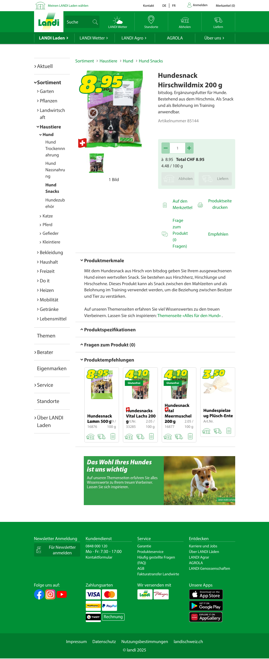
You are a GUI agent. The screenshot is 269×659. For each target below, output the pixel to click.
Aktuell (45, 66)
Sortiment (49, 82)
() (225, 6)
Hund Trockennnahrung (55, 148)
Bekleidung (51, 252)
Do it (45, 280)
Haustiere (50, 126)
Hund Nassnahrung (55, 170)
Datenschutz (104, 641)
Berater (45, 352)
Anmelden (200, 5)
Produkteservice (150, 551)
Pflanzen (49, 100)
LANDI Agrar (199, 557)
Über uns (212, 38)
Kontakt (148, 6)
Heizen (47, 290)
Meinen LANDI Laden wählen (68, 6)
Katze (48, 216)
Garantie (144, 545)
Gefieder (51, 233)
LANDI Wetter (92, 38)
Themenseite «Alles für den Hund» (189, 315)
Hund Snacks (151, 61)
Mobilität (49, 299)
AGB (140, 568)
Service (45, 384)
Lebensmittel (53, 318)
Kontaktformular (99, 557)
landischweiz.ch (188, 641)
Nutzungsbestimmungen (145, 641)
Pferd (48, 225)
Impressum (76, 641)
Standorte (48, 401)
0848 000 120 (97, 545)
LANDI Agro (132, 38)
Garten (47, 91)
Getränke (49, 309)
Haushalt (49, 262)
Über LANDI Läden (204, 551)
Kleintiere (51, 242)
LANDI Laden (52, 38)
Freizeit (47, 271)
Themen (46, 335)
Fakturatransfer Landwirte (158, 573)
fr (173, 6)
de (164, 6)
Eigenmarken (52, 368)
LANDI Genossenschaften (209, 568)
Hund (48, 134)
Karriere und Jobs (203, 545)
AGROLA (175, 38)
